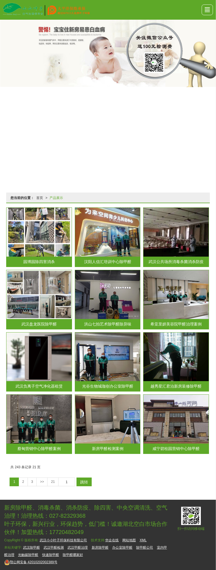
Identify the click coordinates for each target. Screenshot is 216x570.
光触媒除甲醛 (28, 555)
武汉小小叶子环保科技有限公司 (63, 540)
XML (143, 540)
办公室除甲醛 (122, 547)
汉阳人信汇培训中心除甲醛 (107, 261)
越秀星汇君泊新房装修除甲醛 (176, 386)
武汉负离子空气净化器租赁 (39, 386)
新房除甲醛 (100, 547)
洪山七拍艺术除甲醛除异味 (107, 324)
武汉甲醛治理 (78, 547)
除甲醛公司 (144, 547)
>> (42, 482)
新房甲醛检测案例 (107, 448)
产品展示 (56, 198)
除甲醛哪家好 (73, 555)
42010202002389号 (30, 562)
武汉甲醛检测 (54, 547)
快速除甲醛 (50, 555)
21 (53, 482)
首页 (39, 198)
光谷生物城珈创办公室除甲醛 (107, 386)
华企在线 (112, 540)
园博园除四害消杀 (39, 261)
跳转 (84, 482)
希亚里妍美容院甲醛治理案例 (176, 324)
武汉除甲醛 (31, 547)
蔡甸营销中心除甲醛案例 (39, 448)
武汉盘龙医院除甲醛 (39, 324)
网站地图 (129, 540)
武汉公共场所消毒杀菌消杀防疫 (176, 261)
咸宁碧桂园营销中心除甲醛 (176, 448)
